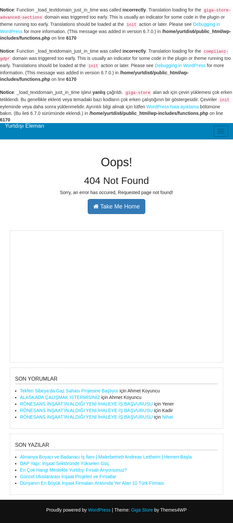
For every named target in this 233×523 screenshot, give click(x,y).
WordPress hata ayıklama (172, 106)
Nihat (167, 417)
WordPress (99, 510)
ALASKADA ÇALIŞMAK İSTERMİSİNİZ (60, 397)
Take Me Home (116, 206)
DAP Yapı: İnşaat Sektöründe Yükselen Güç (64, 463)
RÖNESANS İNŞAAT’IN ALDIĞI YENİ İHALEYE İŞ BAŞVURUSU (86, 403)
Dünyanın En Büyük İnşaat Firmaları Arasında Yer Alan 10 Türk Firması (92, 483)
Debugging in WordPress (180, 65)
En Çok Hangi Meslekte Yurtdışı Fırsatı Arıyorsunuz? (73, 470)
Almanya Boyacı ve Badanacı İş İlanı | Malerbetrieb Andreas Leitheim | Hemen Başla (106, 457)
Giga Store (142, 510)
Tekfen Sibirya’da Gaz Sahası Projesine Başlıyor (69, 390)
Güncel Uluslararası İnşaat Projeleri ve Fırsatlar (68, 476)
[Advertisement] (116, 296)
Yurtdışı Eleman (24, 126)
